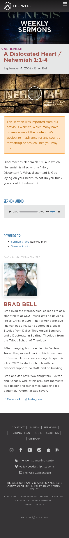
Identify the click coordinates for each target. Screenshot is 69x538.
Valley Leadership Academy (34, 466)
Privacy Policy (34, 504)
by (22, 257)
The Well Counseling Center (34, 460)
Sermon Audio (20, 246)
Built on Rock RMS (34, 517)
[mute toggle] (47, 211)
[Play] (35, 93)
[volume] (52, 211)
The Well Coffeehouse (34, 473)
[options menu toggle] (59, 211)
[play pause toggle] (9, 211)
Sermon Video (20, 242)
